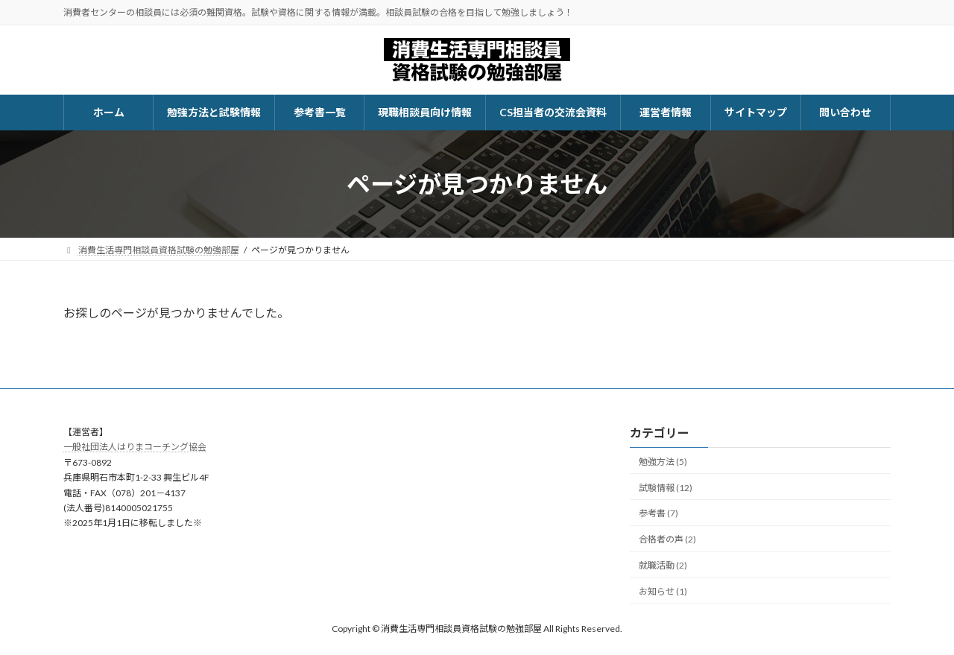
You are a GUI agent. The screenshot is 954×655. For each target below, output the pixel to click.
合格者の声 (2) (667, 539)
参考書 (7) (658, 513)
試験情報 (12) (665, 487)
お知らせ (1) (663, 591)
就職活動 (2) (663, 565)
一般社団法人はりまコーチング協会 (134, 447)
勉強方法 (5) (663, 461)
